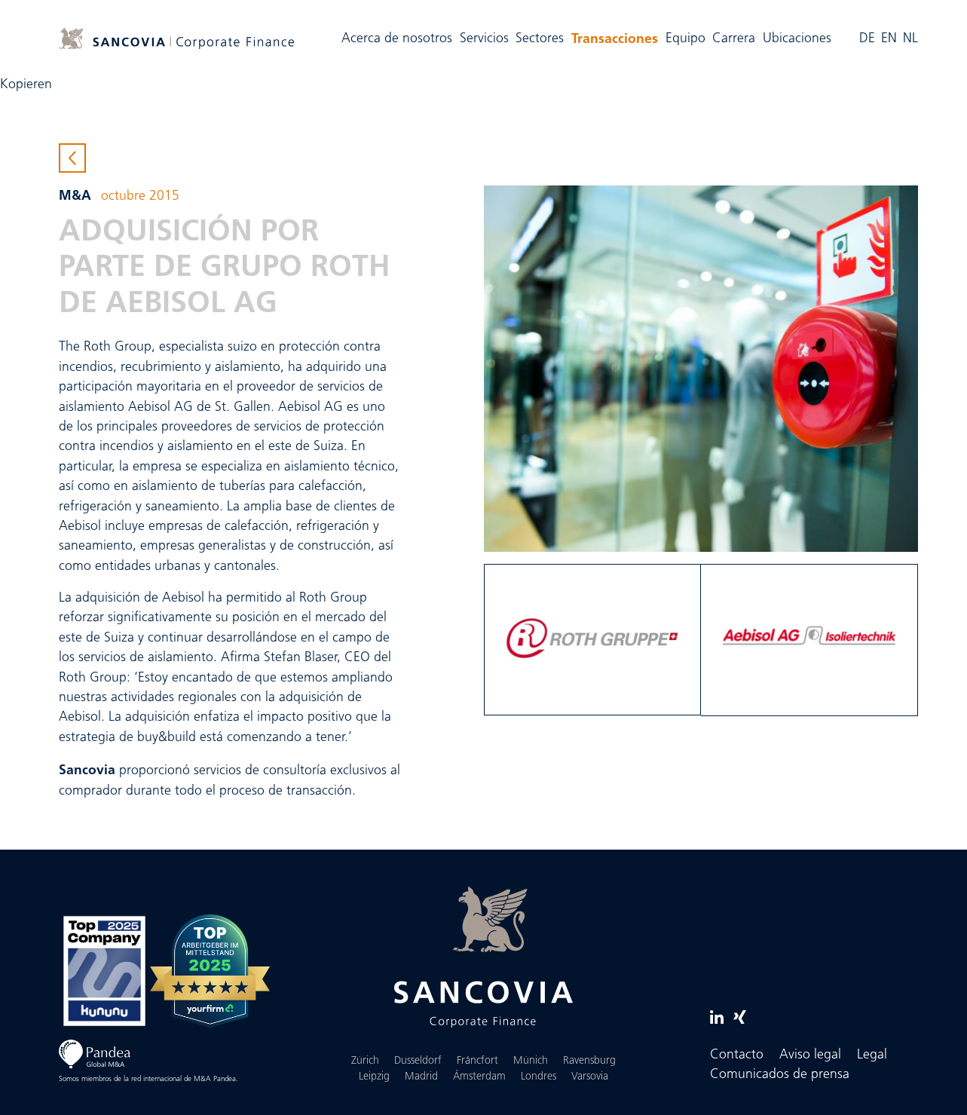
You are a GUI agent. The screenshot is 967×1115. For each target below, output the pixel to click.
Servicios (484, 38)
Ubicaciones (797, 38)
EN (889, 38)
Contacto (737, 1055)
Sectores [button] (540, 38)
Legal (872, 1055)
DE (867, 38)
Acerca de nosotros (396, 38)
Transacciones (616, 37)
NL (910, 38)
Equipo (685, 38)
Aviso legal (810, 1055)
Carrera (733, 38)
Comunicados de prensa (779, 1074)
